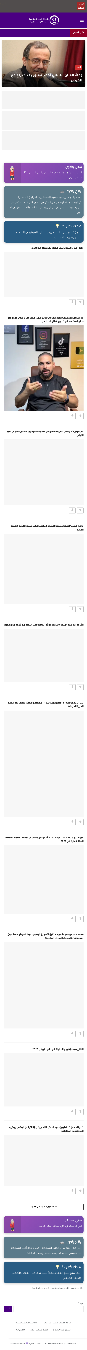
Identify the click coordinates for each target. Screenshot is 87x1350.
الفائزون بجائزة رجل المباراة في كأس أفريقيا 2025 (58, 1049)
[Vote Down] (72, 302)
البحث (81, 1304)
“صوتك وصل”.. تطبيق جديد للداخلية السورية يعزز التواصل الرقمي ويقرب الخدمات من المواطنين (46, 1129)
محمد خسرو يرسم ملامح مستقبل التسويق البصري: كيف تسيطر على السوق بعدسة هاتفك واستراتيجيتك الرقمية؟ (45, 936)
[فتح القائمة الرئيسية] (82, 20)
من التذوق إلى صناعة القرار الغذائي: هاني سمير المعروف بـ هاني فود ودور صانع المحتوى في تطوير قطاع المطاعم (46, 319)
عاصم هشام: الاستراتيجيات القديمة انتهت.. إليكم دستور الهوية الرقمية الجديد (47, 528)
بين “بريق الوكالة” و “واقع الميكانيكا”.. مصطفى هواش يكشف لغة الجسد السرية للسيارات (46, 704)
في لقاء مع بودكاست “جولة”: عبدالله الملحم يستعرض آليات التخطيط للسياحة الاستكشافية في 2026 (44, 839)
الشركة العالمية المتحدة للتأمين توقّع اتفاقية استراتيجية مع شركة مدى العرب (44, 624)
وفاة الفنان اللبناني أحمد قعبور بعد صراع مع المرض (57, 248)
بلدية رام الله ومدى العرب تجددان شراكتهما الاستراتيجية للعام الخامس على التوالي (45, 433)
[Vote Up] (80, 302)
